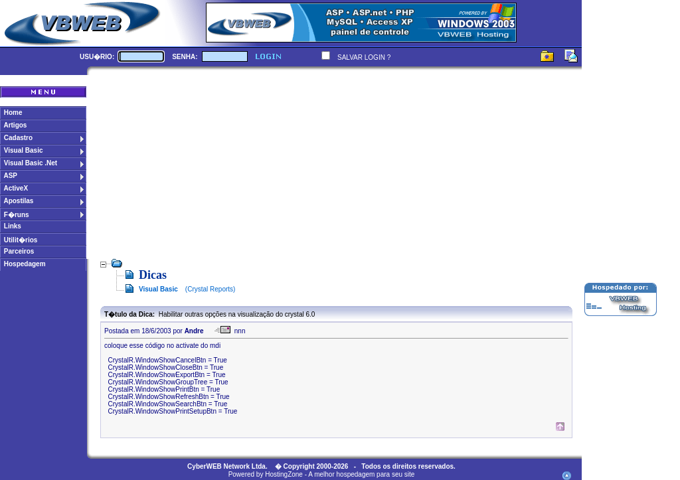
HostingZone (284, 474)
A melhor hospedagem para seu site (361, 474)
